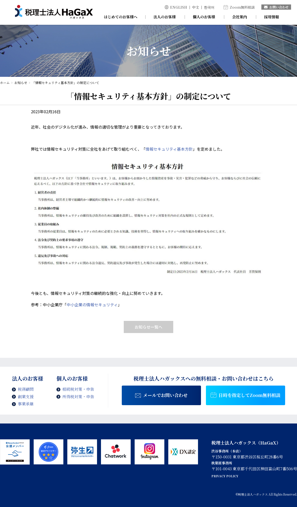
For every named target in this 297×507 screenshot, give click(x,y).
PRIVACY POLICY (224, 476)
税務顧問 (26, 389)
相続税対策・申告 (78, 389)
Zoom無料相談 (242, 7)
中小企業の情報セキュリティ (92, 305)
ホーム (5, 82)
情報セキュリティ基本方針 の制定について (54, 12)
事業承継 (26, 404)
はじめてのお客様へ (120, 16)
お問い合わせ (276, 7)
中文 (195, 7)
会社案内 (239, 16)
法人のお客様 (164, 16)
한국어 (209, 7)
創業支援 (26, 396)
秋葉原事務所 (221, 462)
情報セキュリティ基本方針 (169, 149)
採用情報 (271, 16)
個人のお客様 (204, 16)
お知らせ (20, 82)
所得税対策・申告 (78, 396)
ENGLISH (178, 7)
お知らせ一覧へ (148, 327)
